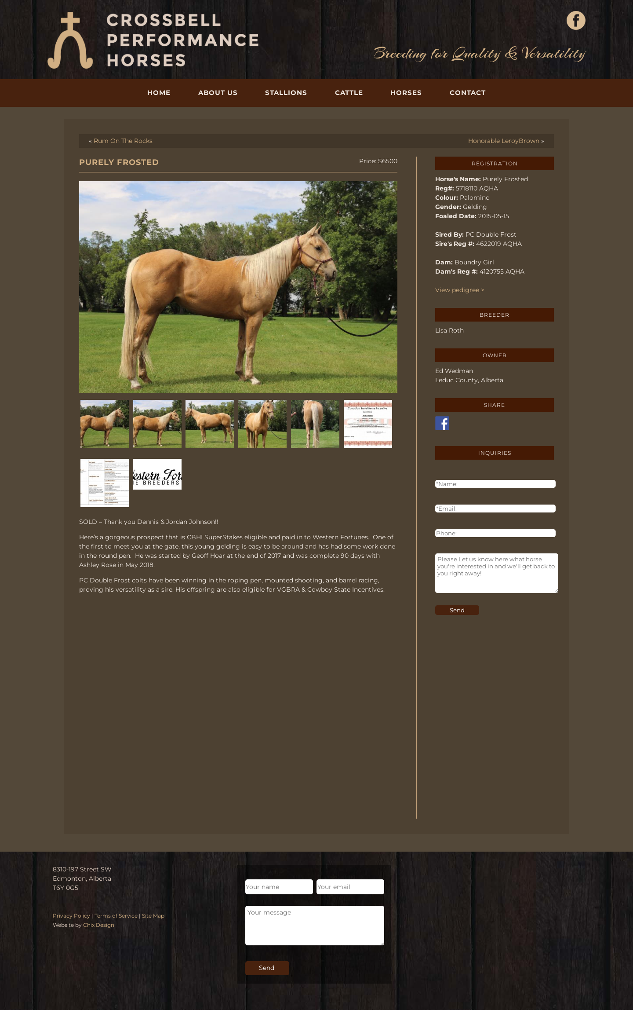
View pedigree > (459, 290)
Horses (406, 92)
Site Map (153, 915)
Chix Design (98, 925)
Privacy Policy (71, 915)
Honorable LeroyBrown (503, 141)
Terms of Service (116, 915)
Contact (468, 92)
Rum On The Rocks (123, 141)
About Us (218, 92)
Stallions (286, 92)
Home (159, 92)
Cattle (349, 92)
